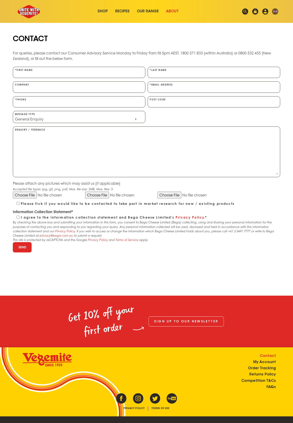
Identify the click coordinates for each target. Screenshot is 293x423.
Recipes (122, 11)
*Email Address (214, 87)
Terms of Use (160, 408)
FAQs (271, 387)
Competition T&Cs (258, 381)
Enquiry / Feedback (146, 151)
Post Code (214, 102)
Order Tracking (262, 368)
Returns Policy (262, 374)
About (172, 11)
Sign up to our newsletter (186, 321)
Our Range (148, 11)
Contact (268, 356)
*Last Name (214, 72)
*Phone (79, 102)
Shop (103, 11)
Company (79, 87)
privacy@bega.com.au (56, 235)
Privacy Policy (190, 217)
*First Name (79, 72)
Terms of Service (127, 240)
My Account (264, 362)
